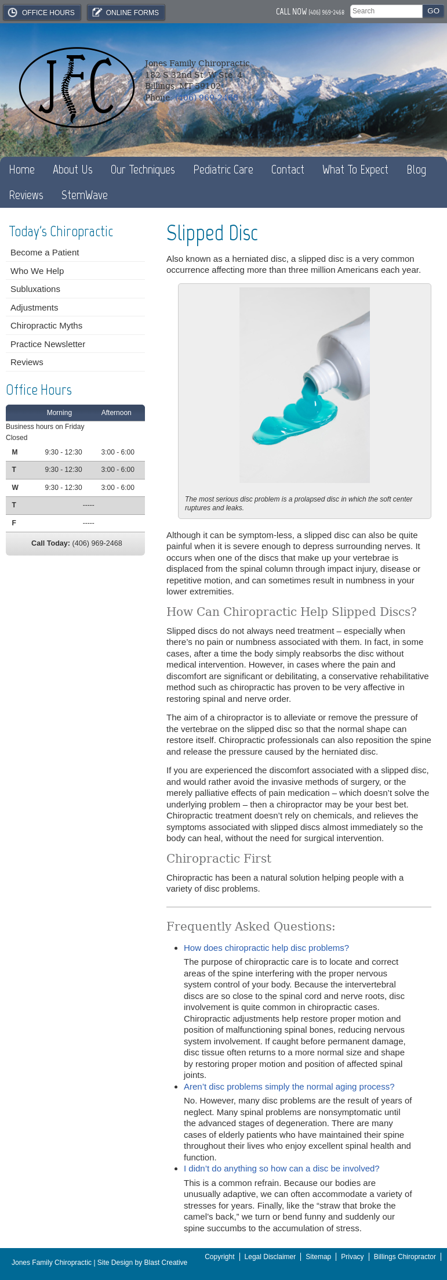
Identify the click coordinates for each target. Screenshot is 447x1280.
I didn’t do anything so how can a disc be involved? (282, 1168)
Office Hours (40, 12)
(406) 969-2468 (326, 12)
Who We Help (37, 271)
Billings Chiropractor (405, 1257)
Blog (416, 169)
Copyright (219, 1257)
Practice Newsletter (47, 344)
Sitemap (318, 1257)
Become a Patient (44, 252)
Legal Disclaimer (270, 1257)
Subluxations (35, 289)
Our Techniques (143, 169)
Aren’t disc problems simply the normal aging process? (289, 1086)
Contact (287, 169)
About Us (73, 169)
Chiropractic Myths (46, 325)
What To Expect (355, 169)
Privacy (352, 1257)
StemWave (84, 195)
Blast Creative (166, 1263)
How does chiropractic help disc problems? (266, 948)
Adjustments (34, 307)
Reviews (26, 195)
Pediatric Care (223, 169)
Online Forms (124, 12)
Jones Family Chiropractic (52, 1263)
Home (22, 169)
